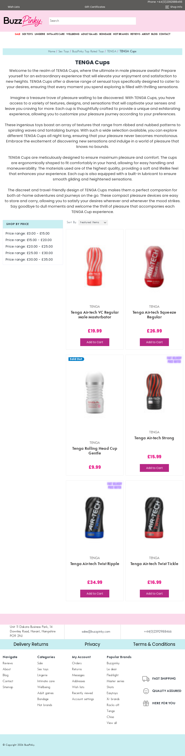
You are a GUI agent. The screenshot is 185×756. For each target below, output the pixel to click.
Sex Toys (27, 34)
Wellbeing (72, 34)
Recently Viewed (82, 693)
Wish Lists (11, 7)
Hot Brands (121, 34)
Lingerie (40, 34)
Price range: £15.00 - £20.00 (29, 240)
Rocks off (113, 705)
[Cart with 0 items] (179, 21)
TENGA (111, 711)
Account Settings (83, 699)
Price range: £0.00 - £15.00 (28, 233)
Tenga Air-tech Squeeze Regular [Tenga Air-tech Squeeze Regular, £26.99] (154, 314)
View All (112, 723)
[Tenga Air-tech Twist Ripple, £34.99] (94, 517)
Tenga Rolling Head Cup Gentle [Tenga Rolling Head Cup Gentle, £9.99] (94, 451)
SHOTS (110, 687)
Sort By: (72, 222)
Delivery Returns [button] (31, 644)
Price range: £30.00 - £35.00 (29, 259)
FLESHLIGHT (113, 675)
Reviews (135, 34)
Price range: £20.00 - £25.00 (29, 246)
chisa (110, 717)
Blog (154, 34)
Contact (164, 34)
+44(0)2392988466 (158, 632)
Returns (77, 669)
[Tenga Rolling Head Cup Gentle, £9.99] (94, 392)
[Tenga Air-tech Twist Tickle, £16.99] (154, 517)
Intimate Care (55, 34)
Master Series (115, 681)
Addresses (78, 681)
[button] (162, 21)
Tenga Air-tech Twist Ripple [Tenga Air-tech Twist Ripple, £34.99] (94, 564)
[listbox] (93, 222)
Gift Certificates (92, 7)
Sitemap (8, 687)
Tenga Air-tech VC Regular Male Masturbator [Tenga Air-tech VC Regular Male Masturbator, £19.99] (95, 314)
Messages (78, 675)
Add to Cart (95, 342)
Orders (76, 663)
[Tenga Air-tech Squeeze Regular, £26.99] (154, 266)
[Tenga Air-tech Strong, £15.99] (154, 392)
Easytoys (112, 693)
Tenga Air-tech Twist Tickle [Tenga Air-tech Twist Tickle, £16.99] (154, 564)
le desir (112, 669)
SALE (17, 34)
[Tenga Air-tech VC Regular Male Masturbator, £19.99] (94, 266)
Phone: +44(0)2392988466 (165, 2)
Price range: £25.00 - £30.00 (29, 253)
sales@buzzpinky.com (96, 632)
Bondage (105, 34)
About (146, 34)
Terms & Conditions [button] (154, 644)
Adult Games (89, 34)
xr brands (113, 699)
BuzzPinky (113, 663)
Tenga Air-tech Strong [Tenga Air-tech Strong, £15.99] (154, 438)
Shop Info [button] (173, 7)
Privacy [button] (92, 644)
